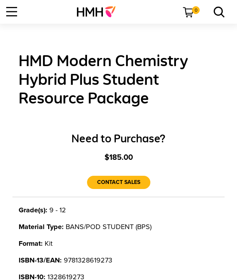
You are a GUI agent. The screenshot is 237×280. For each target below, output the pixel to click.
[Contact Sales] (118, 182)
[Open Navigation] (11, 11)
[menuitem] (99, 11)
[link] (99, 11)
